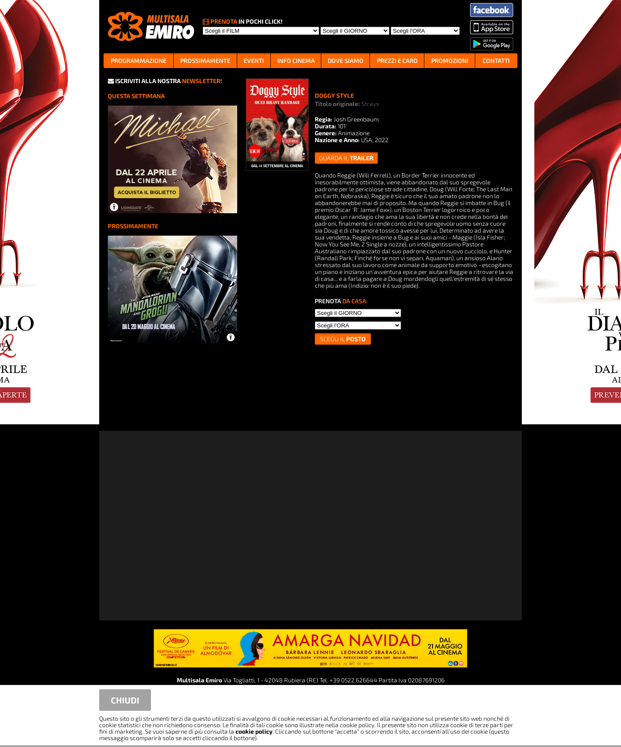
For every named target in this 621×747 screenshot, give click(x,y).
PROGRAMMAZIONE (138, 60)
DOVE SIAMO (346, 60)
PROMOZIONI (449, 60)
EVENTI (254, 60)
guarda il (346, 158)
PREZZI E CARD (397, 60)
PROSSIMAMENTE (205, 60)
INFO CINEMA (296, 60)
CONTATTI (496, 60)
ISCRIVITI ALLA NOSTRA (165, 80)
